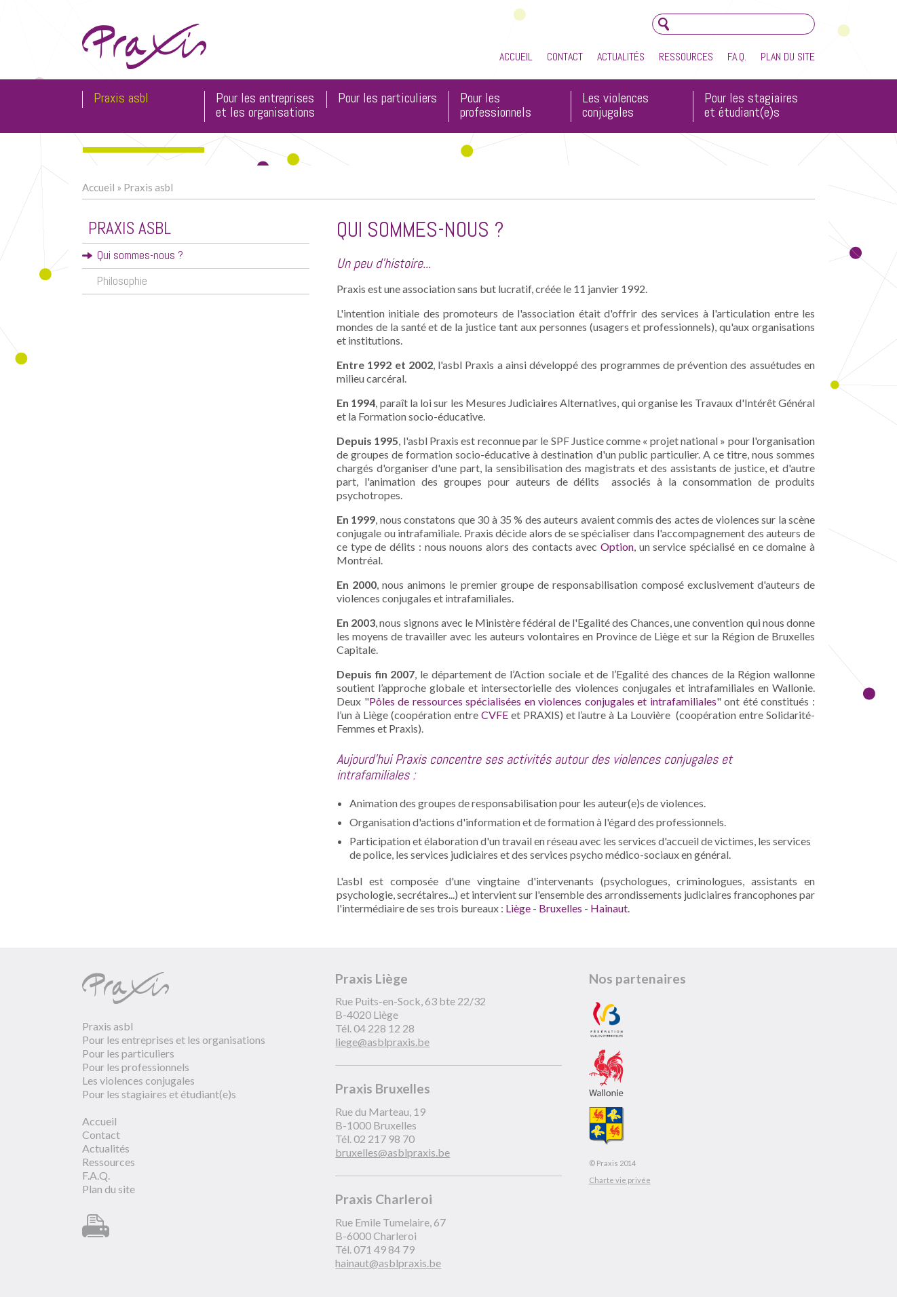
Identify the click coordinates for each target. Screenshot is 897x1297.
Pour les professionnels (495, 106)
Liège (518, 908)
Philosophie (122, 281)
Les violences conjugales (615, 106)
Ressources (686, 57)
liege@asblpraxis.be (382, 1041)
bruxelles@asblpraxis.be (392, 1152)
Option (617, 546)
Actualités (621, 57)
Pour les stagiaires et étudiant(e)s (751, 106)
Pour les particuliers (387, 99)
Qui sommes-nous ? (140, 255)
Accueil (516, 57)
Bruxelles (560, 908)
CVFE (494, 714)
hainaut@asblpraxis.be (388, 1262)
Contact (565, 57)
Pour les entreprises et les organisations (265, 106)
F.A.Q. (736, 57)
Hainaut (609, 908)
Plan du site (788, 57)
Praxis (144, 46)
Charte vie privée (620, 1180)
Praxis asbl (121, 99)
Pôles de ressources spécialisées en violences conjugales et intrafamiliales (543, 701)
